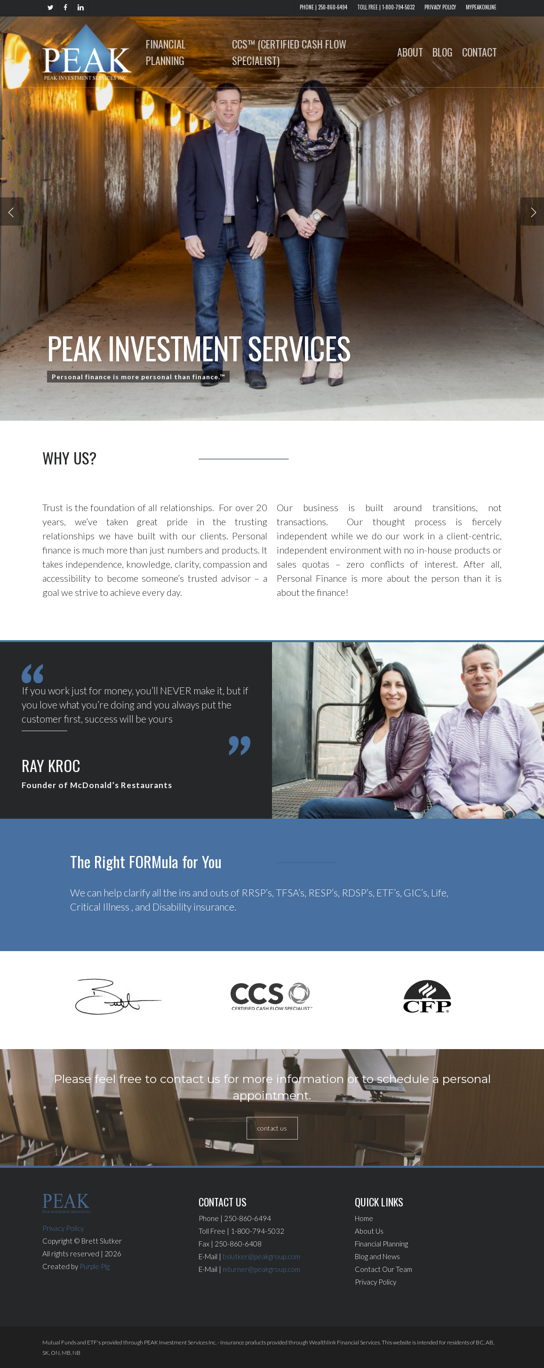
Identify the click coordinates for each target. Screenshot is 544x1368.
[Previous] (12, 211)
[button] (272, 1128)
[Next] (532, 211)
